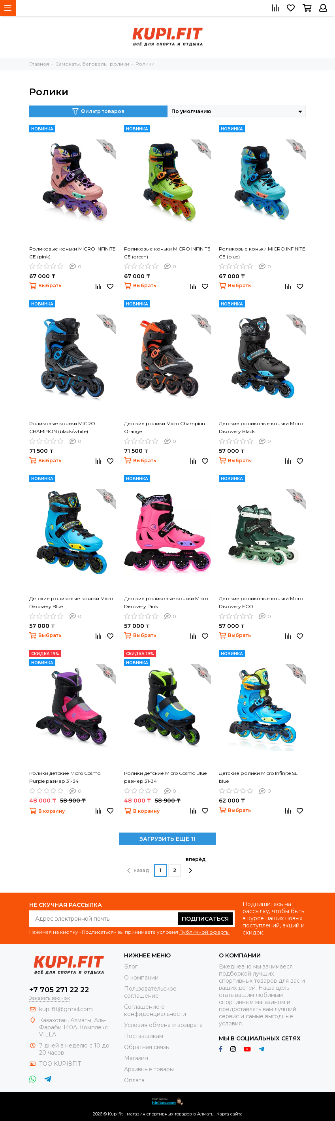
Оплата (134, 1080)
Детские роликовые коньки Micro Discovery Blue (71, 602)
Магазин (136, 1058)
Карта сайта (229, 1114)
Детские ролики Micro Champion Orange (164, 427)
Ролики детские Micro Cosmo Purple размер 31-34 (64, 777)
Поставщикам (143, 1036)
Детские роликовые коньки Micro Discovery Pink (166, 602)
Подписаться (205, 918)
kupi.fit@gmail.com (66, 1009)
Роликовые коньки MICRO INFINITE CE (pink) (72, 253)
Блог (130, 966)
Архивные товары (149, 1069)
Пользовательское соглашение (150, 992)
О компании (141, 977)
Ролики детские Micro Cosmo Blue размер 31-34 (165, 777)
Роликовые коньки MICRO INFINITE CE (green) (167, 253)
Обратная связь (146, 1047)
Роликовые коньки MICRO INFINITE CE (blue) (262, 253)
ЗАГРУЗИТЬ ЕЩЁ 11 (167, 838)
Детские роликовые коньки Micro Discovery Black (261, 427)
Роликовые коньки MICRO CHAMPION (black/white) (62, 427)
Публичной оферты (204, 932)
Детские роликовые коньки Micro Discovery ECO (261, 602)
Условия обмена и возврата (163, 1025)
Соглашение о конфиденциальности (155, 1010)
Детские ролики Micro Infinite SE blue (258, 777)
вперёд (196, 865)
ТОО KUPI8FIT (61, 1063)
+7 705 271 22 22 (59, 989)
